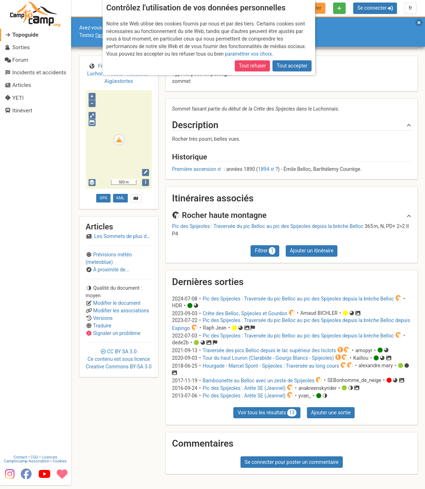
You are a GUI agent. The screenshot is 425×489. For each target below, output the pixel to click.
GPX (103, 198)
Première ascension (194, 169)
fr (410, 8)
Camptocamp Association (27, 461)
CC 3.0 (118, 359)
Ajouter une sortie (330, 412)
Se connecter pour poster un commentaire (292, 462)
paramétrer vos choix (248, 54)
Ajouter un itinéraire (311, 250)
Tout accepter (292, 66)
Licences (50, 457)
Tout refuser (252, 66)
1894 (263, 169)
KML (120, 198)
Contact (21, 457)
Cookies (60, 461)
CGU (35, 457)
